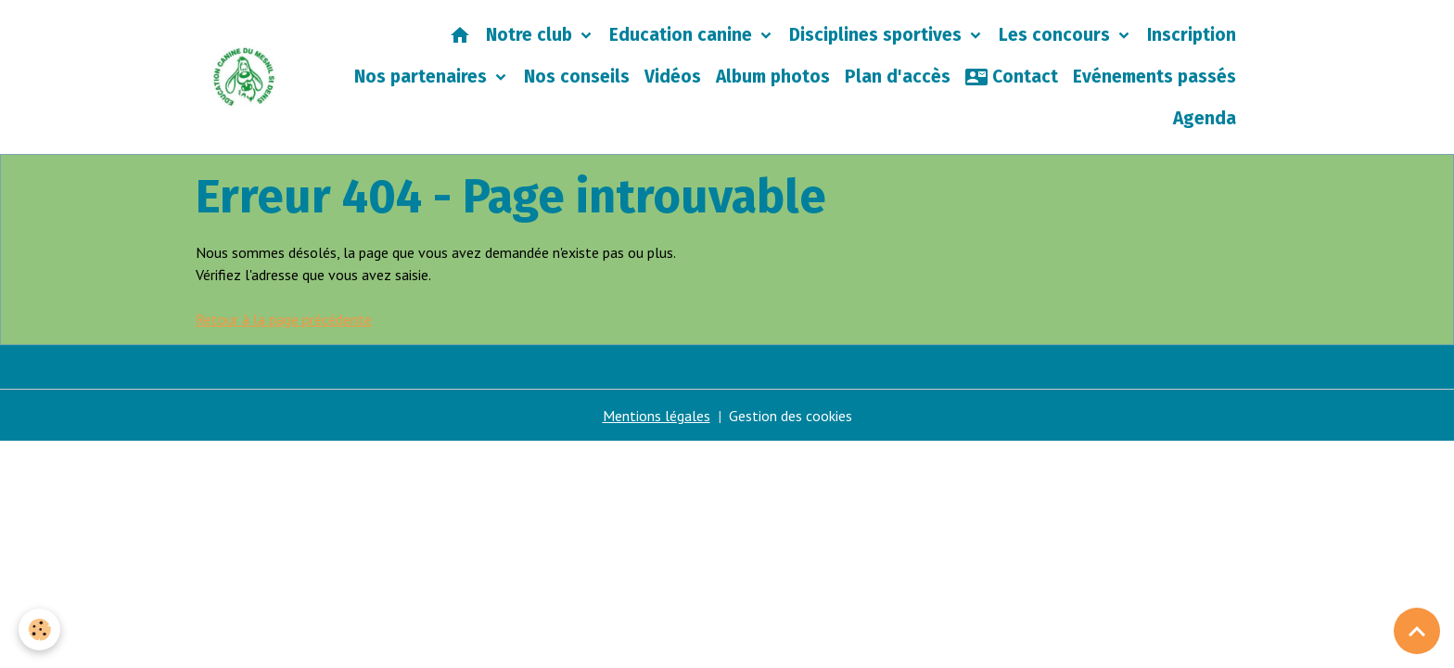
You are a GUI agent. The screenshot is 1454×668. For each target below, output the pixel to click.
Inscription (1191, 34)
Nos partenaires (422, 76)
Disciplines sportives (877, 34)
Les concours (1057, 34)
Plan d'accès (897, 76)
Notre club (531, 34)
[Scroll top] (1417, 631)
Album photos (773, 76)
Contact (1011, 77)
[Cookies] (39, 629)
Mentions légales (656, 415)
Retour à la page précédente (284, 319)
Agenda (1204, 118)
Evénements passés (1154, 76)
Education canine (683, 34)
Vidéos (672, 76)
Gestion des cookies (790, 415)
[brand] (244, 77)
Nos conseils (577, 76)
